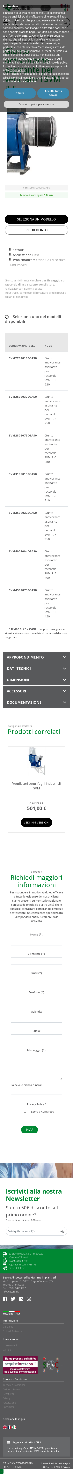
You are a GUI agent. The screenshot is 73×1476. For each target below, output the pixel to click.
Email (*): (36, 973)
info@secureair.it (11, 1291)
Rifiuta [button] (20, 1456)
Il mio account (10, 1345)
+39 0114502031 (16, 1284)
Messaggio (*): (36, 1050)
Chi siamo (8, 1326)
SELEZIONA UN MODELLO (36, 219)
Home (9, 37)
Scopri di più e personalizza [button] (36, 1468)
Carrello (7, 1349)
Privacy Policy (35, 1104)
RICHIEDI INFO (37, 230)
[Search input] (41, 22)
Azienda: (36, 1011)
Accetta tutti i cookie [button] (53, 1456)
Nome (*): (36, 934)
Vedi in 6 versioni (36, 822)
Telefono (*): (36, 992)
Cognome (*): (36, 954)
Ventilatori (22, 37)
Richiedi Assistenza (13, 1331)
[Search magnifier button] (65, 22)
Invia (61, 1231)
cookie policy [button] (59, 1426)
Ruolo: (36, 1031)
